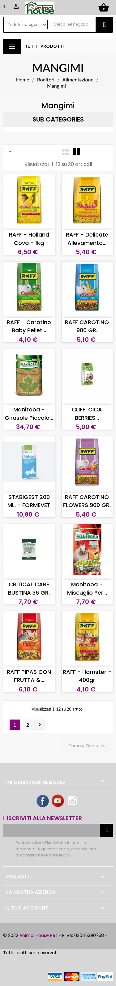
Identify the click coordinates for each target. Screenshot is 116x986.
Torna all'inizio (87, 745)
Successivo (39, 724)
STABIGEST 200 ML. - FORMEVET (28, 501)
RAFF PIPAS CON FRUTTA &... (29, 676)
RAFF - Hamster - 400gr (87, 676)
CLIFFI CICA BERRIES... (87, 413)
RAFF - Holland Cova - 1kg (29, 238)
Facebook (43, 801)
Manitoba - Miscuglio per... (87, 588)
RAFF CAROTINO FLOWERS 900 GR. (87, 501)
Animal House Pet (38, 935)
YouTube (58, 801)
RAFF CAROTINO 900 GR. (87, 326)
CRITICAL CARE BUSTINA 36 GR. (29, 588)
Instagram (73, 801)
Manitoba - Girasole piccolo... (29, 413)
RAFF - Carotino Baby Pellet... (29, 326)
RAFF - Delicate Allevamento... (87, 238)
